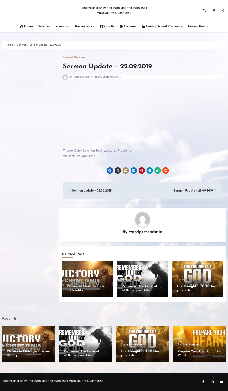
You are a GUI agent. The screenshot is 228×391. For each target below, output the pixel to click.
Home (26, 26)
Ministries (62, 26)
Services (44, 26)
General (68, 57)
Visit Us (107, 26)
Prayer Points (198, 26)
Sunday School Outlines (161, 26)
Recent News (84, 26)
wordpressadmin (83, 76)
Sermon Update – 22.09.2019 (108, 66)
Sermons (128, 26)
